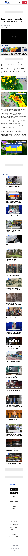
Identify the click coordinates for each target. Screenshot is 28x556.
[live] (24, 2)
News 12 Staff (3, 23)
